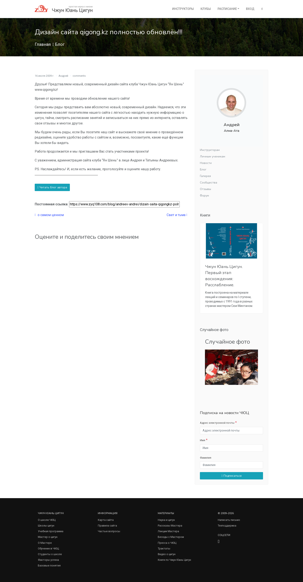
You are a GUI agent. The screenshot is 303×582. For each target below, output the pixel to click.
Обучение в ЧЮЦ (48, 548)
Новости (206, 163)
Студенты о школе (50, 554)
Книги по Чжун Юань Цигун (174, 559)
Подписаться (231, 476)
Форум (204, 196)
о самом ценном (49, 215)
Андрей (63, 75)
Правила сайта (107, 525)
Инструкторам (210, 150)
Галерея (205, 176)
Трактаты (164, 548)
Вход (250, 9)
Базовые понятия (49, 565)
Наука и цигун (166, 519)
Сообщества (208, 183)
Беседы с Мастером (171, 536)
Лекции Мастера (168, 531)
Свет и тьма (177, 215)
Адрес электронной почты (217, 422)
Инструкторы (183, 9)
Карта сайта (106, 519)
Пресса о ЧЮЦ (167, 542)
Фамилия (205, 457)
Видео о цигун (166, 554)
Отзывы (205, 189)
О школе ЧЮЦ (47, 519)
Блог (60, 44)
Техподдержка (227, 525)
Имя (202, 440)
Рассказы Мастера (170, 525)
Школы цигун (46, 525)
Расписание (227, 9)
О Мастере (45, 542)
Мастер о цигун (47, 536)
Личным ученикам (212, 156)
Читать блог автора (52, 187)
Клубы (206, 9)
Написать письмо (229, 519)
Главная (43, 44)
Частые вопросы (109, 531)
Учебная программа (50, 531)
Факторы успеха (48, 559)
